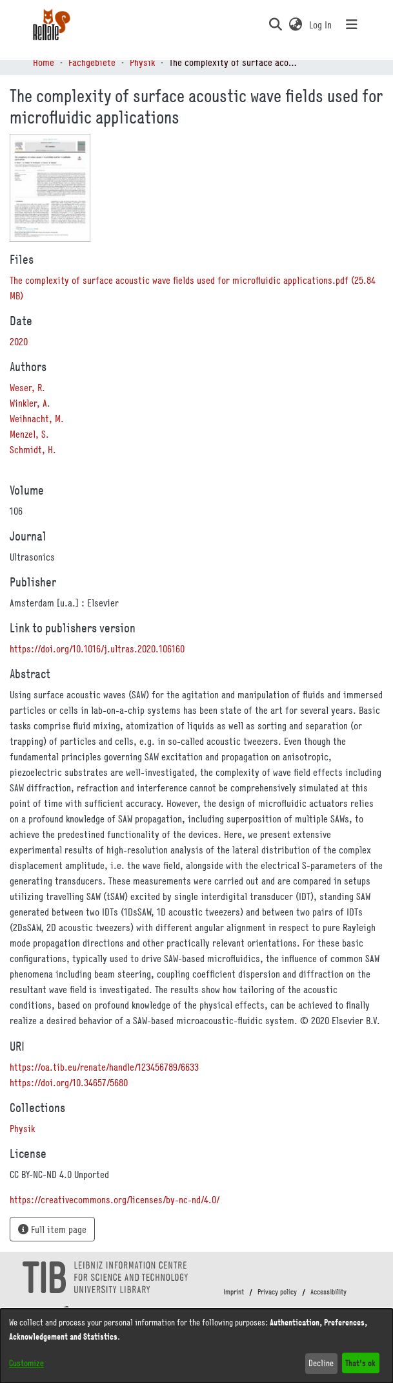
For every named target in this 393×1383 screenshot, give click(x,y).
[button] (276, 24)
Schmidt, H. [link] (33, 449)
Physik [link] (142, 62)
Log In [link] (321, 24)
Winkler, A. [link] (30, 403)
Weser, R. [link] (27, 387)
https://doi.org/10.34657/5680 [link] (69, 1082)
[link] (22, 1128)
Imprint (233, 1291)
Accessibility (328, 1291)
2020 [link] (19, 341)
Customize (26, 1363)
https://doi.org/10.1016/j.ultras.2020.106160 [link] (97, 648)
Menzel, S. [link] (29, 434)
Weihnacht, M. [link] (37, 418)
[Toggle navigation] (351, 24)
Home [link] (43, 62)
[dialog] (196, 1346)
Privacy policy (277, 1291)
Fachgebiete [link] (92, 62)
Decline (321, 1363)
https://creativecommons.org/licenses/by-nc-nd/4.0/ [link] (114, 1199)
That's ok (360, 1362)
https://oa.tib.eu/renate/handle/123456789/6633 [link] (104, 1067)
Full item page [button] (52, 1229)
